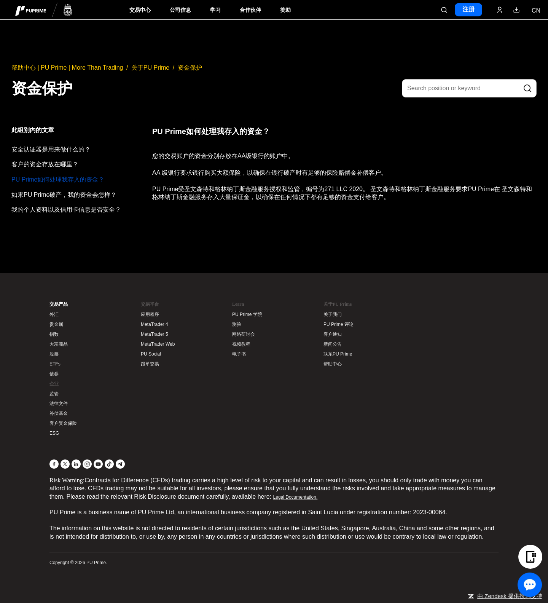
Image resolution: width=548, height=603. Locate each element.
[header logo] (43, 9)
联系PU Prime (337, 354)
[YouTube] (98, 464)
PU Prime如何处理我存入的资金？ (57, 179)
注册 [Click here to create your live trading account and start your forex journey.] (468, 9)
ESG (54, 433)
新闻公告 (332, 344)
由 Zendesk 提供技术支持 (509, 596)
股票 (54, 354)
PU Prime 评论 (338, 324)
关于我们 (332, 314)
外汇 (54, 314)
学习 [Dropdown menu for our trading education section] (215, 10)
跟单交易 (150, 364)
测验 (236, 324)
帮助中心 (332, 364)
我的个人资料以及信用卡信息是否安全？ (66, 209)
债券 (54, 373)
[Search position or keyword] (469, 88)
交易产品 (58, 304)
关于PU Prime (150, 67)
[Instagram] (87, 464)
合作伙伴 (250, 10)
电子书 (239, 354)
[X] (65, 464)
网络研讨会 (243, 334)
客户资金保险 (63, 423)
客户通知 (332, 334)
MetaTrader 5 (154, 334)
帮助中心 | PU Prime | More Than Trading (67, 67)
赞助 (285, 10)
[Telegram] (120, 464)
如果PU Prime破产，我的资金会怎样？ (63, 194)
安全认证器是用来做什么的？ (51, 149)
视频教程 (241, 344)
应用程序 (150, 314)
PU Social (151, 354)
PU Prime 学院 (247, 314)
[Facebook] (54, 464)
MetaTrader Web (158, 344)
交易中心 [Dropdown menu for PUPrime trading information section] (140, 10)
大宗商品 (58, 344)
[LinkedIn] (76, 464)
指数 (54, 334)
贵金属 (56, 324)
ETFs (55, 364)
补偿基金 (58, 413)
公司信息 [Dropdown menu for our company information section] (180, 10)
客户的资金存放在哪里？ (44, 164)
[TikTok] (109, 464)
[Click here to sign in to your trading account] (499, 10)
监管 (54, 393)
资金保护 (190, 67)
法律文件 (58, 403)
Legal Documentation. (295, 497)
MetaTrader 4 (154, 324)
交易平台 (150, 304)
